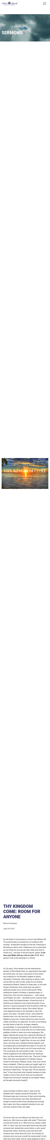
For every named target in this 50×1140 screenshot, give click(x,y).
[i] (26, 1080)
